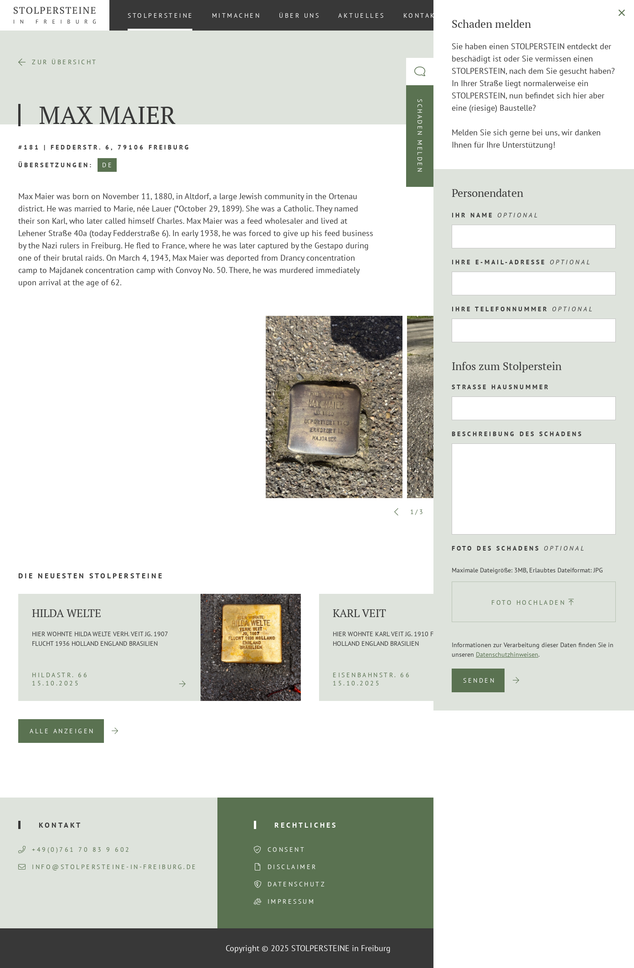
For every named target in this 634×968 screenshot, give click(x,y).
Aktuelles (361, 15)
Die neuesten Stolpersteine (91, 575)
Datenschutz (297, 884)
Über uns (299, 15)
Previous (396, 511)
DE (107, 165)
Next (438, 511)
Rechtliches (305, 824)
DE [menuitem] (611, 15)
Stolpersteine (161, 15)
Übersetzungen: (55, 165)
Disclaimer (292, 867)
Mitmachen (236, 15)
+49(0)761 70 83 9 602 (74, 849)
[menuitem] (610, 15)
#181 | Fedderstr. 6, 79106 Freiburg (104, 147)
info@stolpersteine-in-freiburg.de (107, 867)
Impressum (291, 901)
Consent (287, 849)
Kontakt (422, 15)
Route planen (521, 293)
